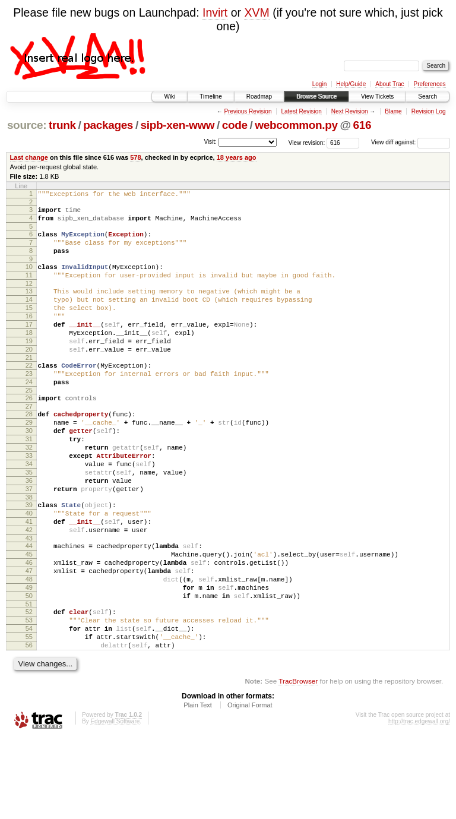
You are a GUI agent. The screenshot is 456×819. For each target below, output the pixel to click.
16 (29, 335)
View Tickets (377, 96)
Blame (393, 111)
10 (29, 277)
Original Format (250, 786)
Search (427, 96)
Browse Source (316, 96)
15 (29, 325)
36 (29, 530)
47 (29, 636)
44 (29, 606)
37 (29, 540)
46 (29, 626)
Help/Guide (351, 84)
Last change (29, 157)
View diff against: (410, 142)
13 (29, 305)
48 (29, 646)
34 (29, 510)
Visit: (210, 141)
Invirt (214, 12)
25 (29, 424)
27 (29, 441)
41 (29, 578)
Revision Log (428, 111)
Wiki (169, 96)
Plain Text (197, 786)
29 (29, 459)
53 (29, 694)
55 (29, 715)
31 (29, 479)
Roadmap (259, 96)
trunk (62, 125)
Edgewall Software (115, 803)
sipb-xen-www (178, 125)
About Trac (389, 84)
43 (29, 598)
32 (29, 490)
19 (29, 365)
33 (29, 500)
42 (29, 588)
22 (29, 393)
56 (29, 725)
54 (29, 705)
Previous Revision (247, 111)
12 (29, 297)
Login (319, 84)
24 (29, 414)
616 (362, 125)
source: (26, 125)
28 (29, 449)
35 (29, 520)
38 (29, 550)
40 (29, 568)
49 (29, 656)
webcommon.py (296, 125)
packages (108, 125)
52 (29, 684)
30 (29, 469)
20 (29, 376)
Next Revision (349, 111)
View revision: (307, 142)
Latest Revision (301, 111)
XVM (256, 12)
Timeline (210, 96)
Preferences (430, 84)
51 (29, 677)
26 (29, 431)
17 (29, 345)
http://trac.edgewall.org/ (419, 803)
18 (29, 355)
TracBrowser (298, 763)
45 (29, 616)
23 (29, 403)
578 (135, 157)
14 (29, 315)
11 (29, 287)
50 (29, 667)
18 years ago (236, 157)
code (235, 125)
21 (29, 386)
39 (29, 558)
